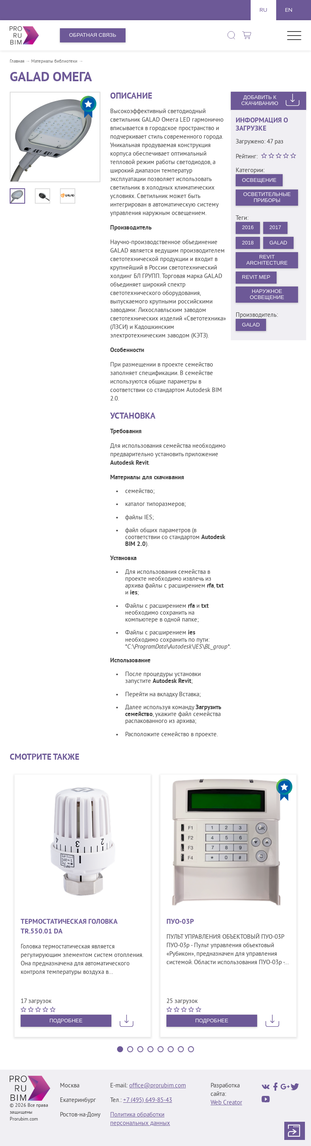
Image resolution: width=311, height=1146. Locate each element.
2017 (275, 227)
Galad (251, 325)
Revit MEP (256, 277)
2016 (248, 227)
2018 (248, 243)
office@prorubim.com (157, 1086)
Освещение (259, 180)
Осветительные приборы (267, 197)
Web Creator (226, 1103)
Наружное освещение (267, 294)
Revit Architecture (267, 260)
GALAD (278, 243)
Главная (17, 61)
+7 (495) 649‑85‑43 (147, 1100)
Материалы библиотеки (54, 61)
